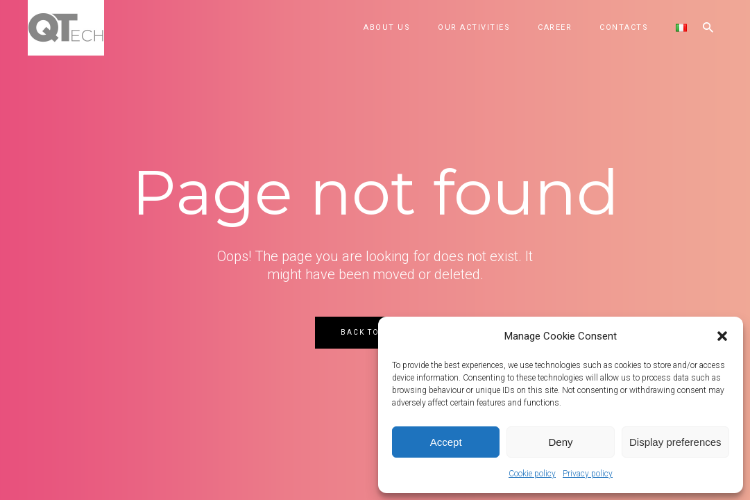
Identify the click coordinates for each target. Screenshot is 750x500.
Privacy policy (588, 473)
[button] (722, 336)
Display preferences (675, 442)
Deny (560, 442)
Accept (446, 442)
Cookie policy (532, 473)
